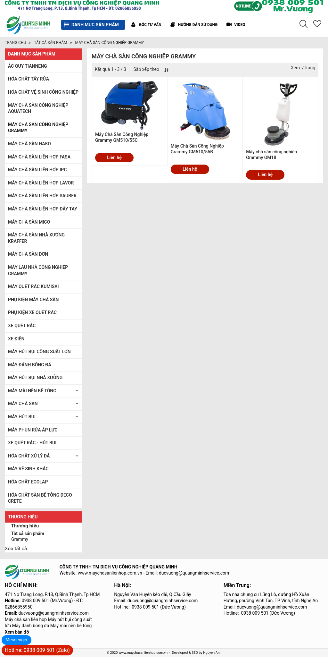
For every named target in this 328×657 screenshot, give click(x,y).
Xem (295, 67)
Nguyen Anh (212, 653)
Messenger (16, 639)
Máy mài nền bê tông (71, 625)
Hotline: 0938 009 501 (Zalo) (37, 650)
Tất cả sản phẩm (27, 533)
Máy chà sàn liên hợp (26, 619)
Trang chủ (15, 42)
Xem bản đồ (17, 632)
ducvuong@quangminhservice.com (53, 613)
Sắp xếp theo (146, 69)
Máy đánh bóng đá (30, 625)
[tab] (43, 527)
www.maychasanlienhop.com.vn (110, 573)
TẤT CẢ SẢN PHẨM (50, 42)
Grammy (19, 539)
